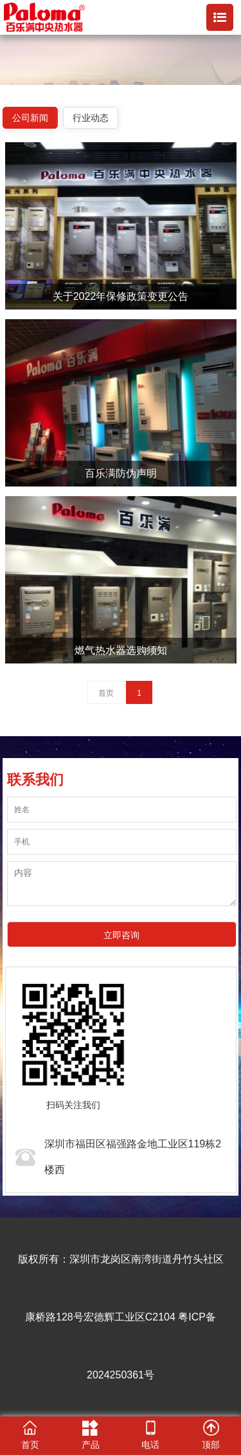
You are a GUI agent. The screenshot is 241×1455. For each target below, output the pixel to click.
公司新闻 (30, 118)
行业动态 (91, 118)
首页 (106, 693)
